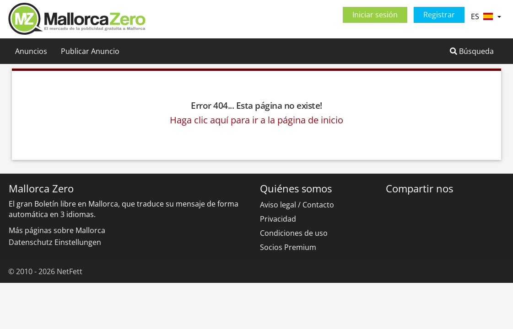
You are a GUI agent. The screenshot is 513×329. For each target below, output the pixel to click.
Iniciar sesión (375, 15)
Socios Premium (288, 247)
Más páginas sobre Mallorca (57, 230)
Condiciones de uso (294, 233)
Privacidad (278, 219)
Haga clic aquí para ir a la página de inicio (256, 120)
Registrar (439, 15)
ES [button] (486, 16)
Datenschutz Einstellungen (55, 242)
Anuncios (31, 51)
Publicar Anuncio (90, 51)
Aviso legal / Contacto (297, 205)
